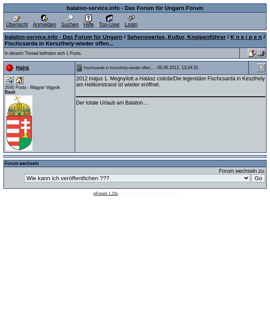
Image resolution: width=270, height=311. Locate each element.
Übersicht (17, 22)
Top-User (109, 22)
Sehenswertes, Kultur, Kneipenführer (176, 37)
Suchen (70, 22)
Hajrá (22, 68)
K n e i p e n (246, 37)
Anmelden (44, 22)
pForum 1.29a (106, 193)
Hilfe (88, 22)
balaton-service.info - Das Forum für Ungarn (63, 37)
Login (131, 22)
